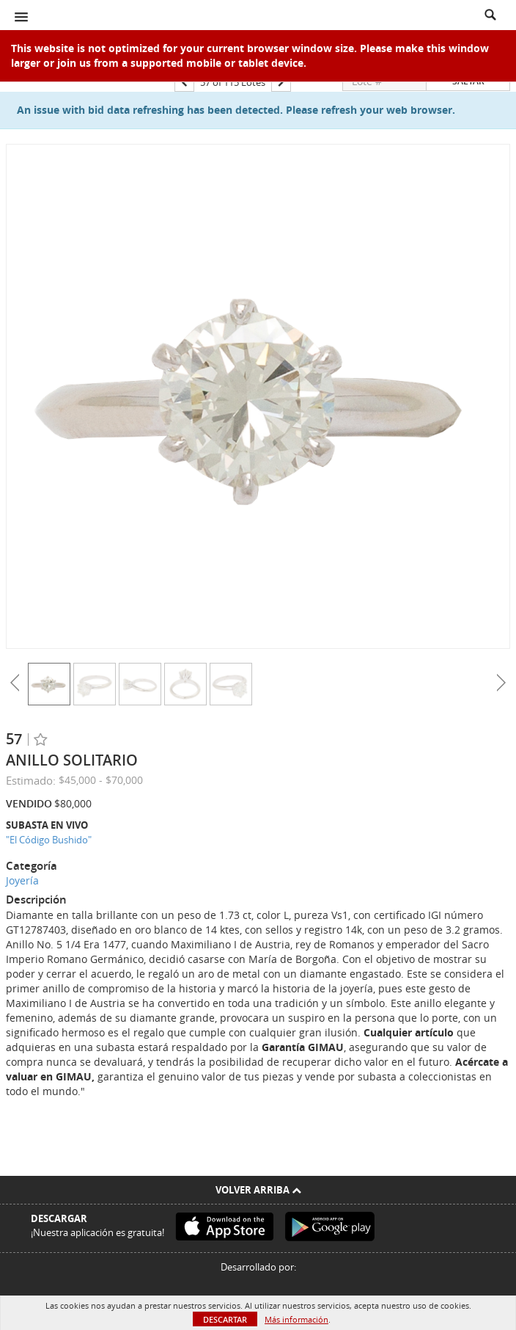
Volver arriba (258, 1189)
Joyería (22, 880)
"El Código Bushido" (49, 839)
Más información (296, 1319)
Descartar (225, 1319)
